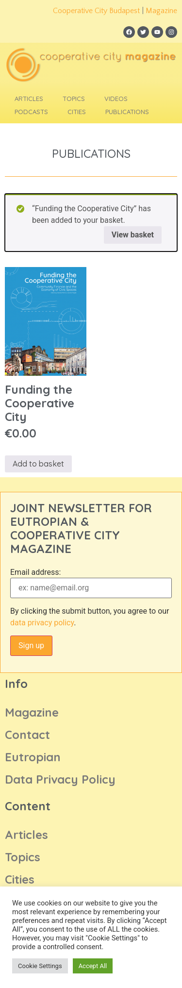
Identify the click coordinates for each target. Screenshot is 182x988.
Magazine (161, 10)
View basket (133, 234)
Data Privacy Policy (60, 779)
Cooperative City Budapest (96, 10)
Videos (116, 98)
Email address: (35, 572)
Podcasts (31, 112)
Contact (27, 734)
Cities (76, 112)
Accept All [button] (93, 966)
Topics (74, 98)
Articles (29, 98)
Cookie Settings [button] (40, 966)
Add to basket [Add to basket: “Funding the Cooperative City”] (38, 464)
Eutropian (33, 757)
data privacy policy (42, 622)
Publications (127, 112)
